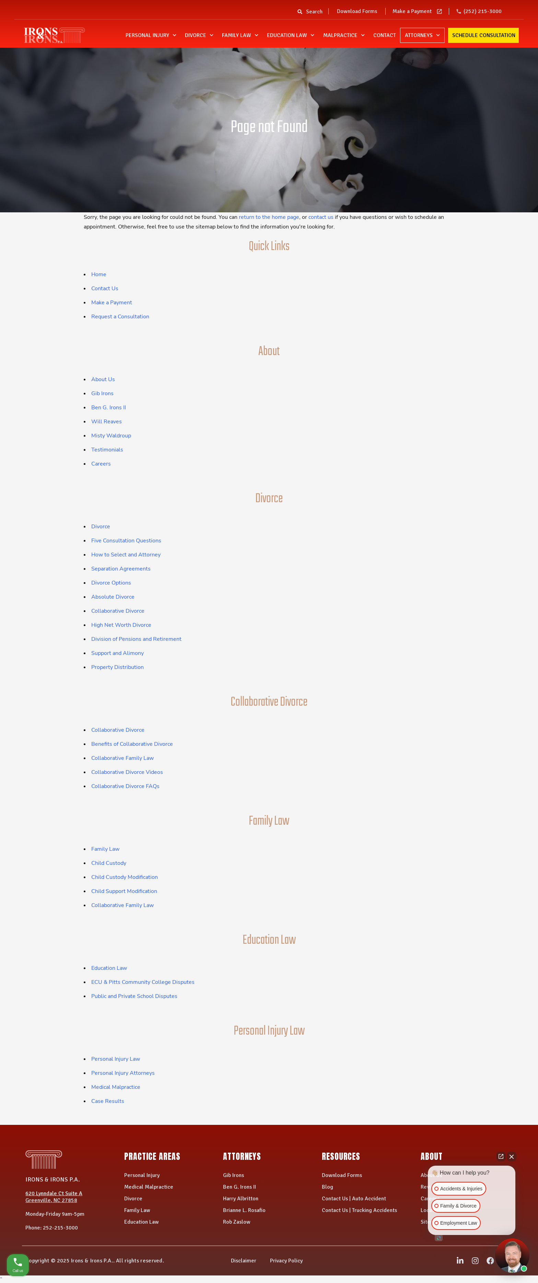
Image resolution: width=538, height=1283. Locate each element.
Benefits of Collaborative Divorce (132, 744)
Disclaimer (243, 1260)
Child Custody (108, 863)
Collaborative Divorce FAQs (125, 786)
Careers (101, 464)
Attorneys (422, 35)
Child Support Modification (124, 891)
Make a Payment (412, 11)
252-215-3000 (60, 1227)
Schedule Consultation (483, 35)
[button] (300, 13)
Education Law (290, 35)
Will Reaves (106, 421)
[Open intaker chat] (439, 1238)
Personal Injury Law (115, 1059)
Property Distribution (117, 667)
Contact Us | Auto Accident (354, 1198)
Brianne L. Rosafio (244, 1210)
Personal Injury (151, 35)
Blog (327, 1187)
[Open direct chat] (501, 1156)
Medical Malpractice (115, 1087)
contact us (321, 217)
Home (98, 274)
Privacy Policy (286, 1260)
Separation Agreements (121, 569)
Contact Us (104, 288)
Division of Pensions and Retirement (136, 639)
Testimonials (107, 450)
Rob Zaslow (236, 1222)
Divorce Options (111, 583)
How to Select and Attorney (126, 554)
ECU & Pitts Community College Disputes (143, 982)
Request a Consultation (120, 316)
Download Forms (357, 11)
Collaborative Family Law (122, 758)
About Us (103, 379)
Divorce (199, 35)
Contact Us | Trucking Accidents (359, 1210)
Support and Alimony (117, 653)
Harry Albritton (240, 1198)
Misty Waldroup (111, 435)
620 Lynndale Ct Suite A (53, 1193)
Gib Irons (102, 393)
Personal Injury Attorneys (123, 1073)
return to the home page (269, 217)
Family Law (240, 35)
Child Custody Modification (124, 877)
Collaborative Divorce (117, 611)
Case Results (107, 1101)
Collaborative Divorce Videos (127, 772)
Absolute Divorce (112, 597)
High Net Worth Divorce (121, 625)
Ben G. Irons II (108, 407)
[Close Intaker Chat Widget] (511, 1156)
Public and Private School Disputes (134, 996)
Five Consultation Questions (126, 540)
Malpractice (344, 35)
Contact (384, 35)
